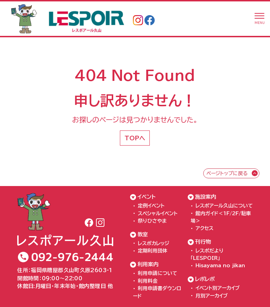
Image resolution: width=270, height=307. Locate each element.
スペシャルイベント (158, 213)
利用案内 (148, 264)
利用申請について (157, 273)
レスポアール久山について (224, 205)
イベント (146, 196)
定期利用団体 (152, 250)
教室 (142, 234)
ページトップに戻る (227, 173)
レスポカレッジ (153, 243)
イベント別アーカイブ (217, 288)
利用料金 (148, 281)
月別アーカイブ (211, 295)
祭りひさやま (152, 220)
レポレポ (205, 279)
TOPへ (134, 138)
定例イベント (151, 205)
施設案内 (205, 196)
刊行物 (203, 241)
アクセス (204, 228)
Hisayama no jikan (220, 265)
